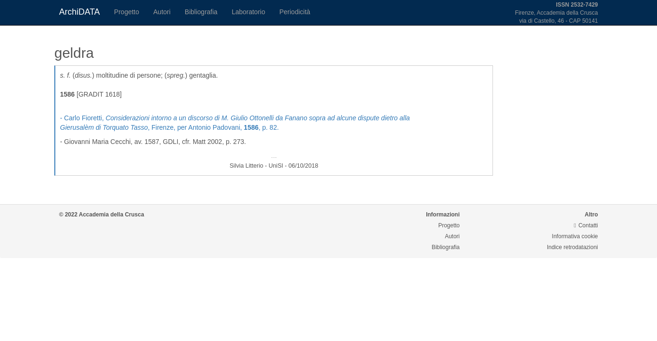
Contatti (586, 225)
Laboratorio (248, 12)
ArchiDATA (79, 12)
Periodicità (294, 12)
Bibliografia (201, 12)
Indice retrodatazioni (572, 247)
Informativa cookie (575, 236)
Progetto (126, 12)
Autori (162, 12)
